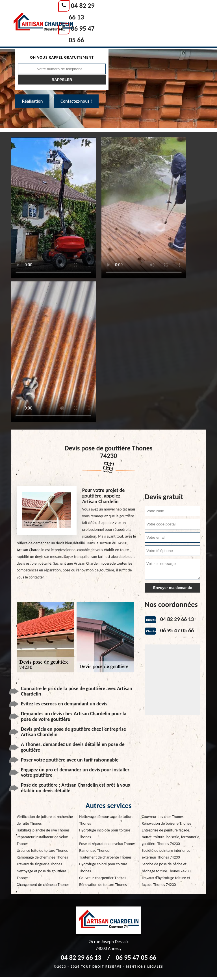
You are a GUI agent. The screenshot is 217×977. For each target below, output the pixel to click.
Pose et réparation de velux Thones (107, 843)
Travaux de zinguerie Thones (39, 864)
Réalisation (32, 101)
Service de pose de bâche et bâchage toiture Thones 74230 (166, 867)
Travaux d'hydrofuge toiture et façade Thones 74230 (166, 881)
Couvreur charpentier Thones (102, 877)
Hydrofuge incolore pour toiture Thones (104, 833)
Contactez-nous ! (76, 101)
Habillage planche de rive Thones (43, 830)
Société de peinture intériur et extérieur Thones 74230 (166, 854)
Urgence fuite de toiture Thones (42, 850)
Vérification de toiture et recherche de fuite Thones (45, 820)
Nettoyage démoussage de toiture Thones (106, 820)
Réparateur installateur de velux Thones (42, 840)
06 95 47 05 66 (177, 630)
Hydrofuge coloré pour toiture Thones (103, 867)
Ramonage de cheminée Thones (42, 857)
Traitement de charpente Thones (105, 857)
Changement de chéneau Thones (43, 884)
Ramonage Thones (94, 850)
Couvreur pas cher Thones (163, 816)
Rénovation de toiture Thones (103, 884)
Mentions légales (144, 967)
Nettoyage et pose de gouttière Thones (41, 874)
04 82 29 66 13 (177, 619)
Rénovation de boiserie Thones (166, 823)
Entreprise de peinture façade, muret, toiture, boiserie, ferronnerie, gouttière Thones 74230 (171, 837)
